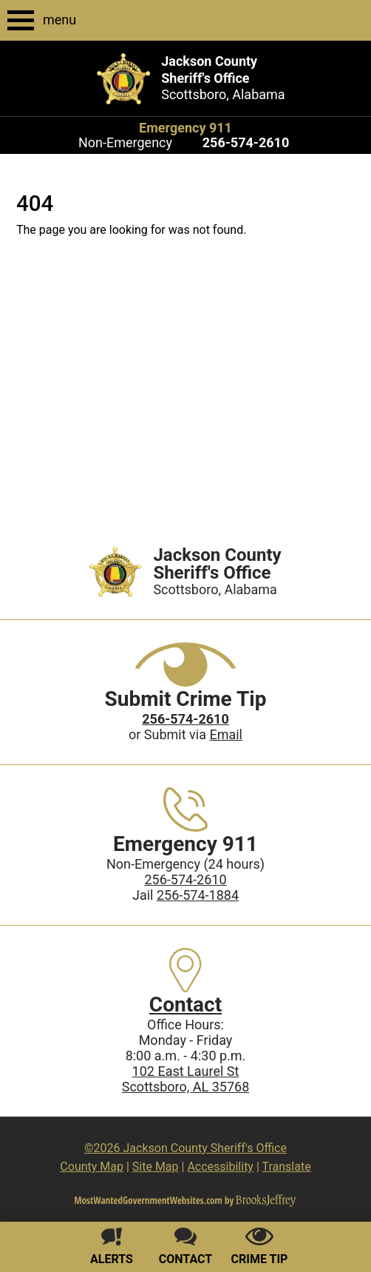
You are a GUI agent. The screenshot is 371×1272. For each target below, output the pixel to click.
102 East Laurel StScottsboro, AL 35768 (186, 1078)
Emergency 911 (185, 127)
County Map (91, 1167)
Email (225, 734)
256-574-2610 (185, 879)
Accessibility (220, 1167)
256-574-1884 (198, 895)
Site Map (155, 1167)
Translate (286, 1167)
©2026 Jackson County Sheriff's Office (185, 1148)
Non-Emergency (125, 142)
